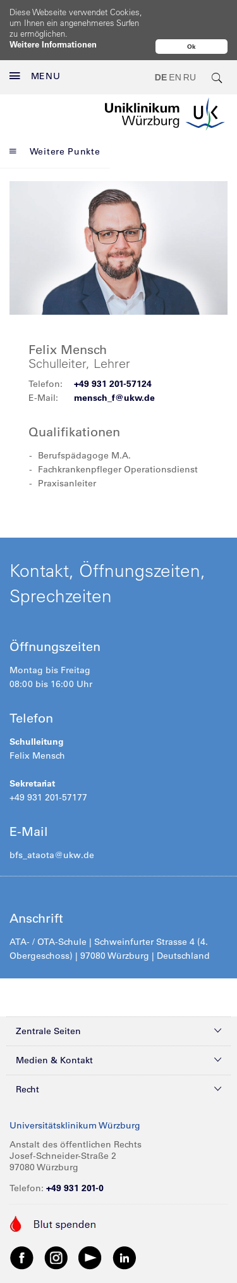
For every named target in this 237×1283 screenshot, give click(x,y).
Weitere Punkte (54, 124)
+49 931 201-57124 (113, 357)
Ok (191, 46)
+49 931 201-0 (75, 1161)
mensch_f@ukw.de (114, 371)
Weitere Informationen (53, 44)
